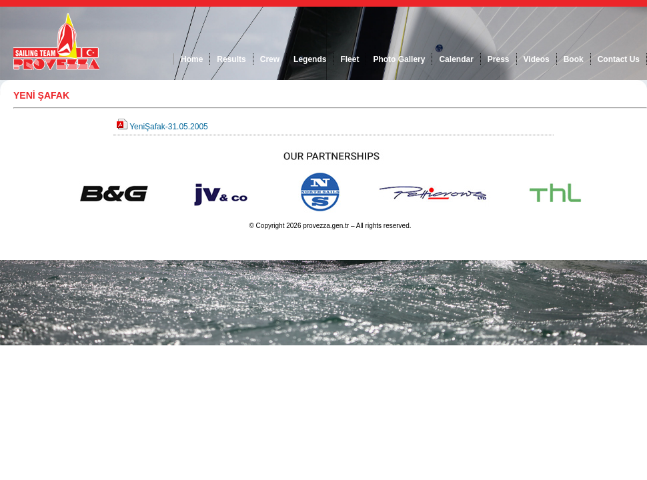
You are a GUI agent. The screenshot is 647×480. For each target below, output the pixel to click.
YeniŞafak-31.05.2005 (168, 126)
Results (231, 59)
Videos (537, 59)
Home (192, 59)
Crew (269, 59)
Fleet (349, 59)
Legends (309, 59)
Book (574, 59)
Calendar (456, 59)
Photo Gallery (399, 59)
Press (499, 59)
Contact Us (619, 59)
